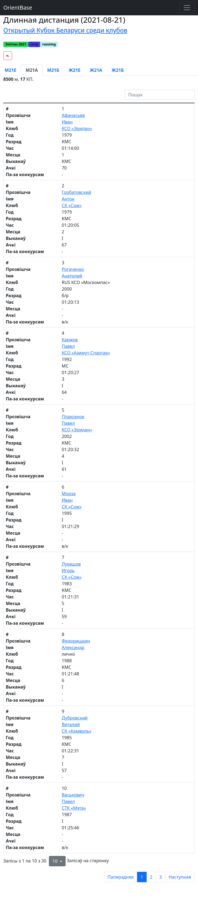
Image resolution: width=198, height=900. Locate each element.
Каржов (70, 340)
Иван (67, 122)
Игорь (68, 570)
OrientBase (17, 7)
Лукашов (71, 564)
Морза (69, 494)
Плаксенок (73, 417)
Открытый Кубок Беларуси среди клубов (65, 30)
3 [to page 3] (160, 877)
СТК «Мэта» (74, 808)
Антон (68, 199)
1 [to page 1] (142, 877)
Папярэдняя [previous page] (121, 877)
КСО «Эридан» (77, 128)
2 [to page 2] (151, 877)
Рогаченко (73, 269)
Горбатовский (76, 192)
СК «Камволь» (76, 731)
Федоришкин (76, 641)
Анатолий (72, 276)
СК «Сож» (72, 205)
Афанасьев (73, 115)
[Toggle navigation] (187, 7)
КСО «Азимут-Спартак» (86, 353)
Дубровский (75, 718)
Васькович (73, 795)
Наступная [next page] (180, 877)
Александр (73, 647)
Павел (68, 346)
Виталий (71, 724)
